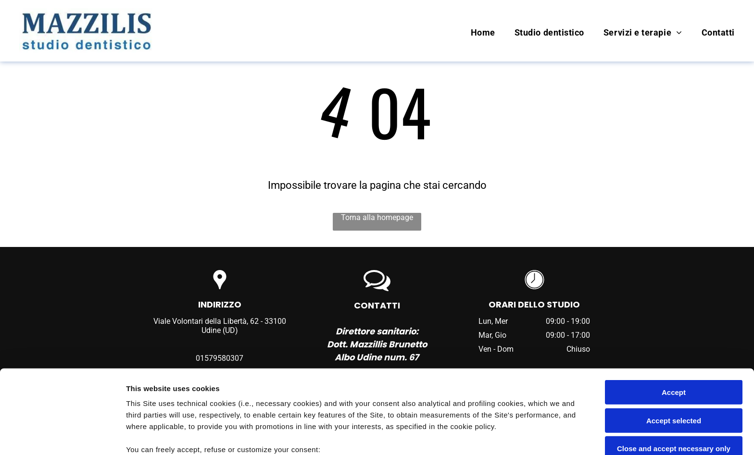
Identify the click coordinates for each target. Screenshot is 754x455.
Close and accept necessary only (673, 371)
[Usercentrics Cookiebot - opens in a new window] (62, 436)
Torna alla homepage (377, 217)
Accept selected (673, 342)
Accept (674, 314)
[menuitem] (473, 32)
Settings (489, 436)
